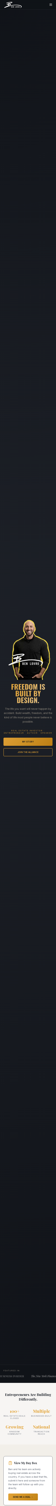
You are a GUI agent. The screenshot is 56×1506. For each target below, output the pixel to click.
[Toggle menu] (51, 4)
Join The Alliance (28, 753)
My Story (28, 742)
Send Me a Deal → (23, 1497)
